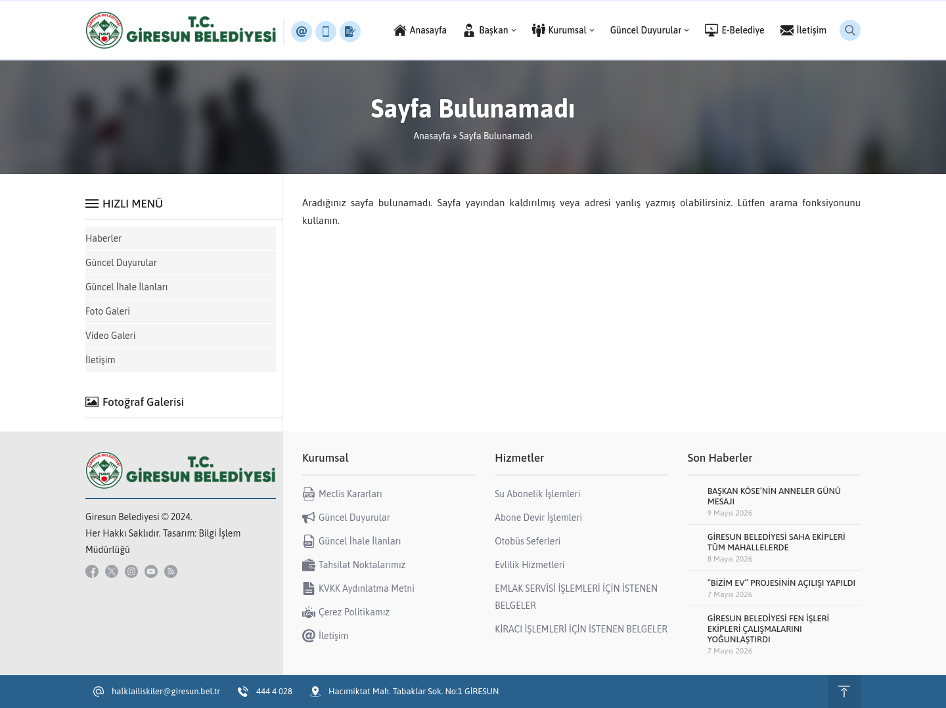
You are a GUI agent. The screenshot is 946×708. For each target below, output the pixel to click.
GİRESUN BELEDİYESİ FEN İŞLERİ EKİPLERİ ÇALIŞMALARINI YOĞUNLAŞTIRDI (769, 628)
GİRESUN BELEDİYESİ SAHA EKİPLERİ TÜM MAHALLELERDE (776, 542)
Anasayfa (431, 136)
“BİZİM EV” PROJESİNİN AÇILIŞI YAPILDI (782, 583)
